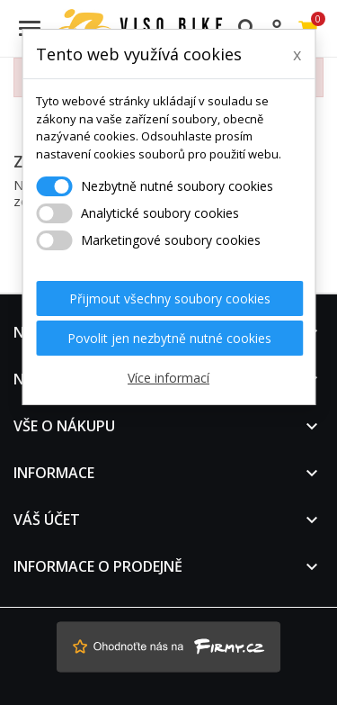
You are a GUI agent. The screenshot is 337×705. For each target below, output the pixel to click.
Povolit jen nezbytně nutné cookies (169, 338)
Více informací (168, 377)
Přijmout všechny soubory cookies (169, 298)
